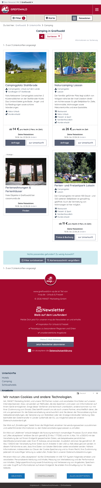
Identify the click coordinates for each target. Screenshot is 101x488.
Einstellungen (46, 476)
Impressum (34, 485)
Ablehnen (16, 476)
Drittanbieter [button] (66, 485)
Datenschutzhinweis (50, 485)
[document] (50, 434)
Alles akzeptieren (80, 476)
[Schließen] (97, 393)
